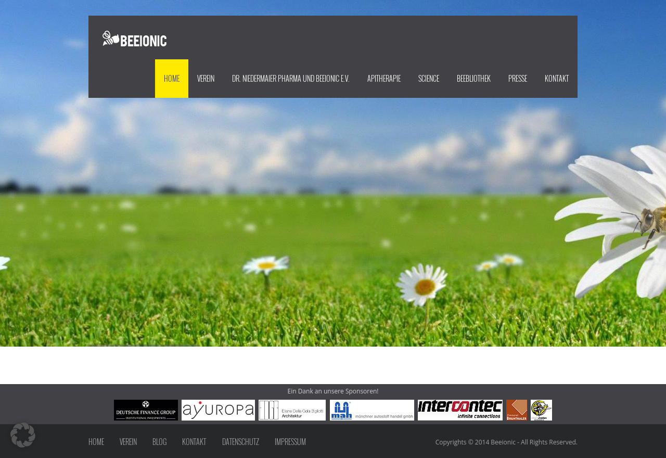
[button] (23, 435)
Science (428, 78)
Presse (517, 78)
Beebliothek (474, 78)
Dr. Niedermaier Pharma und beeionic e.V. (291, 78)
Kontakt (557, 78)
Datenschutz (240, 442)
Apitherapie (384, 78)
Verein (205, 78)
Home (172, 78)
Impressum (290, 442)
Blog (159, 442)
